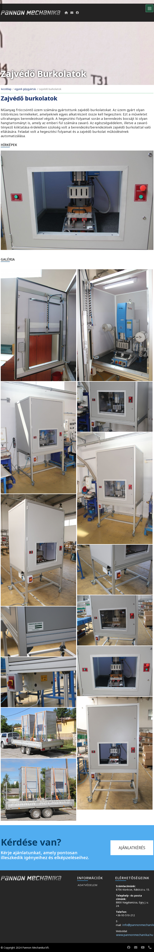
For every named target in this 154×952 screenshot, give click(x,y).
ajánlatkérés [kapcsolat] (132, 847)
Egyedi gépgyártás (25, 89)
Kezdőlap (6, 89)
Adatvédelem (87, 885)
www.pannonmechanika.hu (134, 935)
